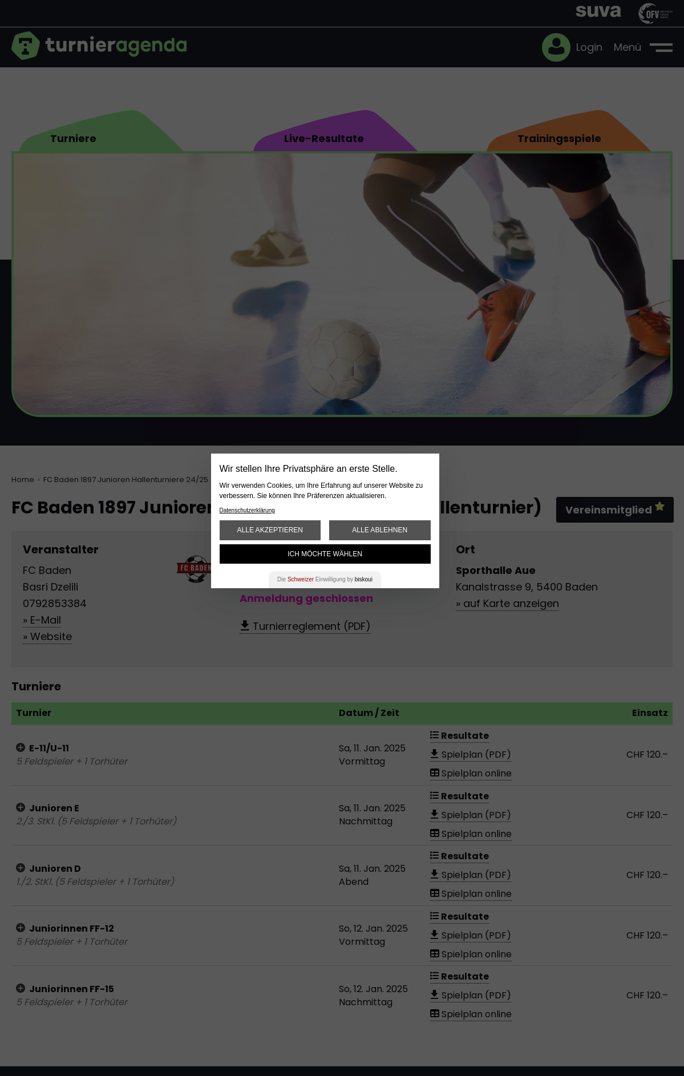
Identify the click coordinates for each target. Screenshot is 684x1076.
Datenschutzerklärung (247, 510)
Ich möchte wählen (325, 554)
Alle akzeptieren (270, 530)
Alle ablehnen (379, 530)
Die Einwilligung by (325, 579)
